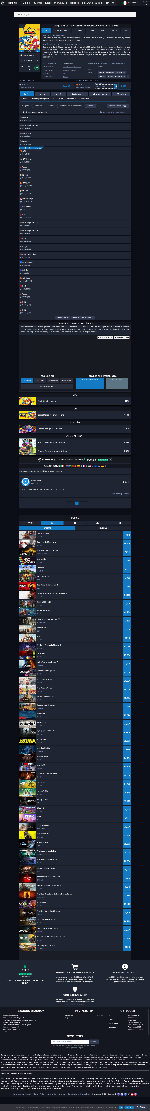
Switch (100, 66)
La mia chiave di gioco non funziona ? (17, 1036)
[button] (106, 86)
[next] (38, 51)
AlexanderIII (36, 495)
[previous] (21, 51)
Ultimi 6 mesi (53, 395)
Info (46, 30)
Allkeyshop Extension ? (11, 1043)
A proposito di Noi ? (10, 1030)
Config (91, 30)
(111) (97, 474)
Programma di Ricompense (133, 1031)
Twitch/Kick (68, 1030)
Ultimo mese (66, 395)
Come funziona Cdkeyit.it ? (13, 1032)
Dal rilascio (27, 395)
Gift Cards (132, 1034)
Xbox (110, 1034)
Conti (61, 98)
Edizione (78, 30)
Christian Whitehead (70, 70)
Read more (129, 1107)
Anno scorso (40, 395)
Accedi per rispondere (119, 508)
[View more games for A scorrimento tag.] (120, 77)
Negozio (25, 106)
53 (97, 480)
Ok (121, 1107)
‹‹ (67, 517)
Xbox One (111, 64)
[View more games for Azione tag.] (101, 73)
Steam (65, 77)
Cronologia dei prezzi (40, 98)
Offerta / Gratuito (135, 1036)
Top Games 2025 (134, 1041)
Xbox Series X (120, 64)
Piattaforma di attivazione (71, 106)
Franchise (71, 98)
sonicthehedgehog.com (72, 67)
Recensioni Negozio (135, 1039)
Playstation (113, 1038)
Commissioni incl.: (117, 106)
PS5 (105, 64)
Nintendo (112, 1042)
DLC (103, 30)
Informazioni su (61, 30)
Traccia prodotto (46, 401)
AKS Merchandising (135, 1043)
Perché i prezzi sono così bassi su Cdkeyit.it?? (20, 1034)
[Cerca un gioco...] (75, 14)
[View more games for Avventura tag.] (110, 73)
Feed (126, 30)
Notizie (114, 30)
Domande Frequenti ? (11, 1041)
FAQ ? (5, 1046)
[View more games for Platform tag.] (102, 77)
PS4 (102, 64)
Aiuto (141, 1107)
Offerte (24, 98)
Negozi (67, 1032)
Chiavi (90, 106)
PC (110, 1030)
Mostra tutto (62, 332)
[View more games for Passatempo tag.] (120, 73)
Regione (38, 106)
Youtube (99, 1030)
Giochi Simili (84, 98)
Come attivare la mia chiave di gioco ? (17, 1039)
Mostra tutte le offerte (83, 332)
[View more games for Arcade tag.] (110, 77)
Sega (65, 73)
